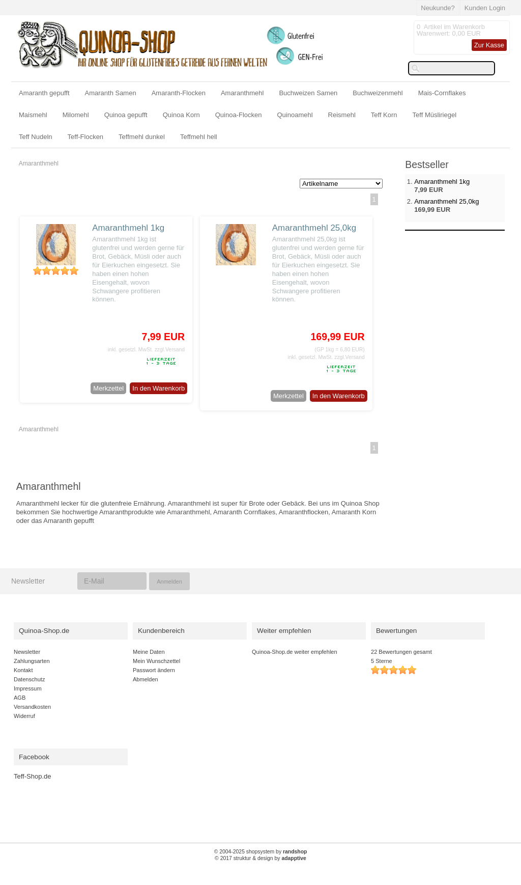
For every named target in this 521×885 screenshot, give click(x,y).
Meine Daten (149, 652)
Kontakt (23, 670)
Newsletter (27, 652)
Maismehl (33, 115)
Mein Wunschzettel (156, 661)
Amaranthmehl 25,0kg (314, 228)
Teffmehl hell (198, 137)
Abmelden (145, 679)
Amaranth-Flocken (179, 93)
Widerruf (24, 716)
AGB (19, 698)
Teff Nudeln (35, 137)
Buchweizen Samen (308, 93)
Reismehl (342, 115)
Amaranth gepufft (44, 93)
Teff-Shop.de (32, 776)
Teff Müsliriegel (434, 115)
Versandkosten (32, 707)
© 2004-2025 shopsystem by (260, 851)
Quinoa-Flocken (238, 115)
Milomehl (76, 115)
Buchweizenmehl (377, 93)
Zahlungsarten (32, 661)
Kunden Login (485, 8)
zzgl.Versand (170, 349)
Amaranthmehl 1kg (128, 228)
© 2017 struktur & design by (260, 858)
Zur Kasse (489, 45)
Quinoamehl (294, 115)
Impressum (28, 688)
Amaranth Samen (110, 93)
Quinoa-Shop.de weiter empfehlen (294, 652)
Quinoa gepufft (126, 115)
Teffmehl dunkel (142, 137)
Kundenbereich (161, 630)
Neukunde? (438, 8)
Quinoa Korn (181, 115)
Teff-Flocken (86, 137)
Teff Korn (384, 115)
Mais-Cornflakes (442, 93)
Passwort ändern (154, 670)
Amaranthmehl (242, 93)
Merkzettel (108, 388)
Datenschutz (29, 679)
